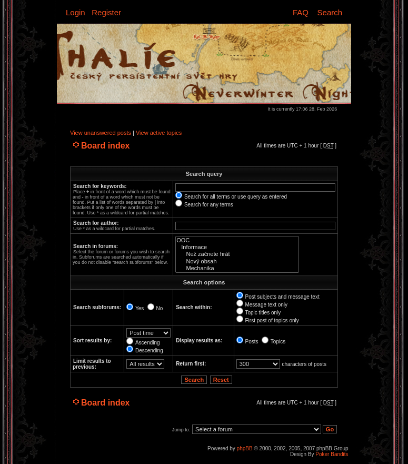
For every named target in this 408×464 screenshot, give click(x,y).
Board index (105, 145)
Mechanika (237, 268)
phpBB (245, 448)
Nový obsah (237, 261)
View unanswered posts (100, 133)
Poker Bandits (331, 454)
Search (330, 12)
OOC (237, 240)
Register (106, 12)
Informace (237, 247)
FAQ (301, 12)
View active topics (159, 133)
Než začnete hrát (237, 254)
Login (75, 12)
